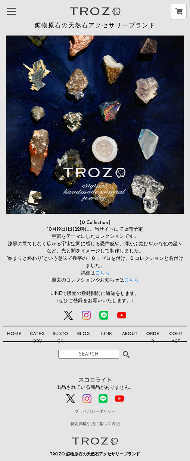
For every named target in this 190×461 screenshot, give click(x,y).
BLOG (83, 334)
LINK (106, 334)
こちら (102, 273)
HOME (14, 334)
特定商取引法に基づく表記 (95, 424)
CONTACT (176, 338)
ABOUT (129, 334)
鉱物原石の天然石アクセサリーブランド (95, 26)
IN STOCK (60, 338)
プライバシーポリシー (95, 412)
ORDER (152, 338)
